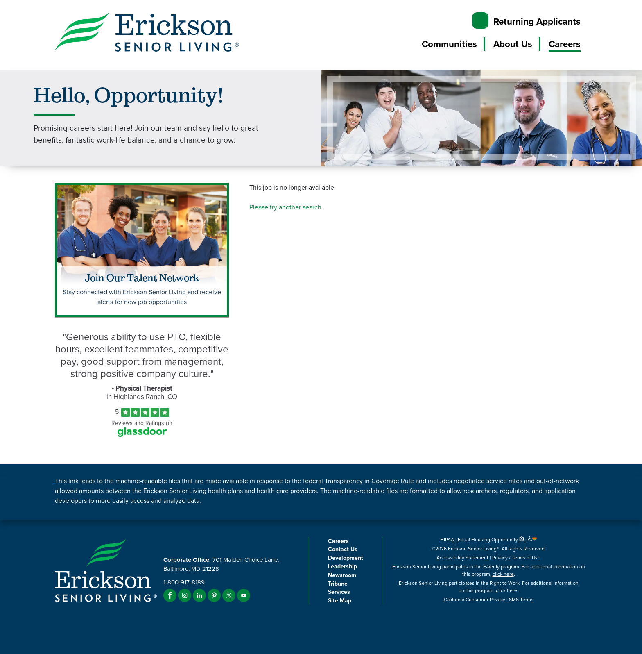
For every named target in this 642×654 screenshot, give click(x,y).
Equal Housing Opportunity (491, 539)
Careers (565, 43)
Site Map (339, 600)
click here (503, 574)
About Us (512, 43)
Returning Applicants (537, 21)
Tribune (338, 583)
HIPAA (447, 539)
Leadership (342, 566)
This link (67, 481)
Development (345, 558)
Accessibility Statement (462, 557)
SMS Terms (521, 599)
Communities (449, 43)
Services (339, 592)
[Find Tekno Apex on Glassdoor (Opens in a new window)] (142, 434)
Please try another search (285, 207)
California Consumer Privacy (474, 599)
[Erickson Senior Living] (147, 33)
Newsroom (342, 575)
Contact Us (342, 549)
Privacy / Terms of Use (516, 557)
